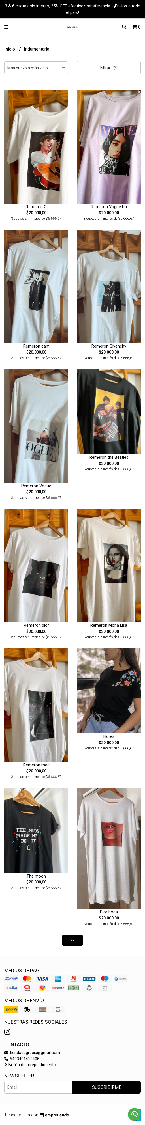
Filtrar (108, 67)
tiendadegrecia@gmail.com (32, 1052)
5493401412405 (21, 1059)
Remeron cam (36, 346)
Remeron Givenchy (108, 346)
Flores (108, 736)
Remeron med (36, 765)
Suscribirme (106, 1087)
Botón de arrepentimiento (30, 1064)
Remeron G (36, 206)
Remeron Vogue (36, 486)
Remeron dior (36, 625)
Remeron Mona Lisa (108, 625)
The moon (36, 876)
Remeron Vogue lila (109, 206)
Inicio (10, 49)
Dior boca (109, 912)
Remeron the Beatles (108, 457)
